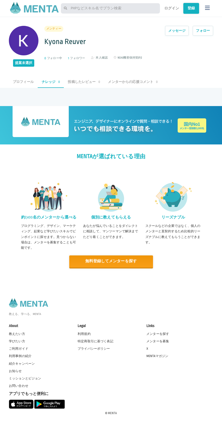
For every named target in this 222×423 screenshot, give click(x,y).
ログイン (171, 8)
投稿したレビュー (84, 82)
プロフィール (23, 82)
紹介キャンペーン (22, 363)
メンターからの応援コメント (133, 82)
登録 (191, 8)
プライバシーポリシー (94, 348)
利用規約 (84, 333)
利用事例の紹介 (20, 356)
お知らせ (15, 370)
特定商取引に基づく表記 (95, 341)
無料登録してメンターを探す (111, 261)
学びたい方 (17, 341)
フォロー (203, 30)
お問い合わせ (18, 385)
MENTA (112, 413)
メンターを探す (157, 333)
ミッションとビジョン (25, 378)
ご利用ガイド (18, 348)
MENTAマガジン (157, 356)
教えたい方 (17, 333)
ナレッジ (51, 82)
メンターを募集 (157, 341)
